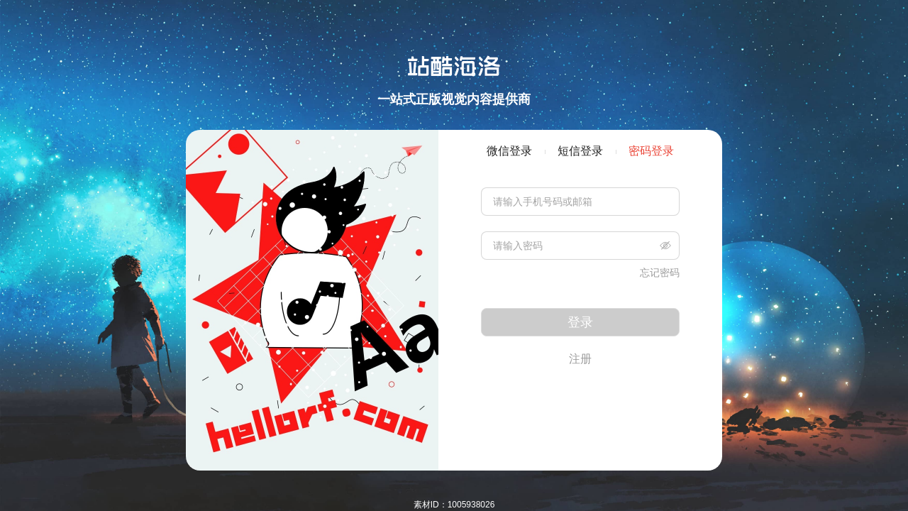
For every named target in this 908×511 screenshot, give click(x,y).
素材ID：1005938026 (454, 505)
